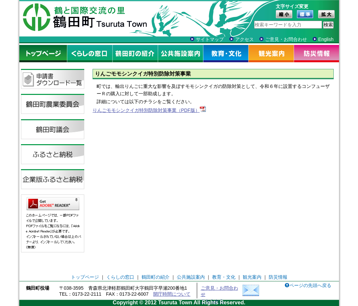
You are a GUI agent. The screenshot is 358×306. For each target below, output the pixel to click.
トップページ (43, 53)
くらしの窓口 (90, 53)
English (326, 39)
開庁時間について (171, 294)
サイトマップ (210, 39)
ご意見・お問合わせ (286, 39)
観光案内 (271, 53)
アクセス (244, 39)
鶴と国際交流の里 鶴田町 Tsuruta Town (100, 17)
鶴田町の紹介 (135, 53)
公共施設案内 (180, 53)
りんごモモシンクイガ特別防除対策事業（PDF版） (149, 110)
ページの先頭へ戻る (310, 285)
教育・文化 (226, 53)
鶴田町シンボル (37, 17)
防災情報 (316, 53)
